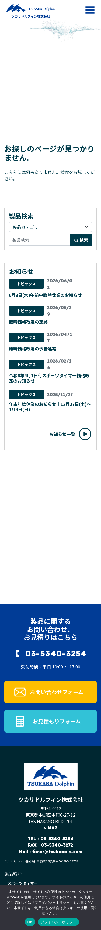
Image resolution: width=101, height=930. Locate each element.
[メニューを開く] (90, 10)
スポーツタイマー (23, 883)
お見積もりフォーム (57, 721)
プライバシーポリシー (58, 922)
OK (30, 922)
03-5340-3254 (56, 653)
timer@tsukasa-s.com (57, 851)
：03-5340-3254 (55, 838)
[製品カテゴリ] (50, 227)
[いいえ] (94, 907)
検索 (81, 240)
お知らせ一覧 (62, 434)
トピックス (26, 283)
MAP (52, 827)
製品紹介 (13, 873)
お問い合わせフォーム (56, 692)
